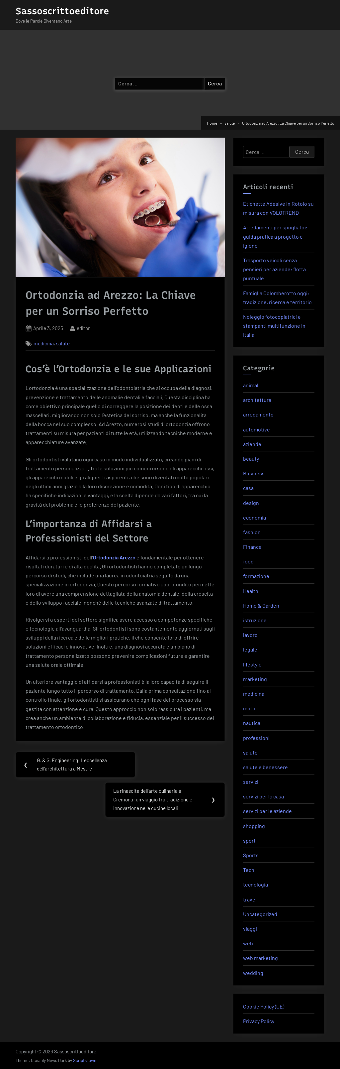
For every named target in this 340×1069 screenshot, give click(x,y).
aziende (252, 444)
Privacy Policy (258, 1021)
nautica (251, 723)
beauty (251, 458)
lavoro (250, 635)
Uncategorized (260, 914)
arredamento (258, 414)
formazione (256, 576)
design (251, 503)
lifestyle (252, 664)
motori (251, 708)
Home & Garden (261, 605)
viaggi (250, 928)
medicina (44, 343)
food (248, 561)
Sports (251, 855)
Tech (248, 870)
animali (251, 385)
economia (254, 517)
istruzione (255, 620)
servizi (250, 781)
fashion (252, 532)
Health (250, 591)
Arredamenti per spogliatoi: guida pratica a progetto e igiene (275, 236)
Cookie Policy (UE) (263, 1006)
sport (249, 840)
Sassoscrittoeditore (62, 11)
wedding (253, 973)
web (248, 943)
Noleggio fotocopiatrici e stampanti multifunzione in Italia (274, 325)
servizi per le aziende (267, 811)
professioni (256, 738)
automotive (256, 429)
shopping (254, 826)
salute (63, 343)
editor (83, 327)
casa (248, 488)
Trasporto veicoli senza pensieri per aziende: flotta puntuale (274, 269)
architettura (257, 400)
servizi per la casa (263, 796)
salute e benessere (265, 767)
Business (254, 473)
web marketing (260, 958)
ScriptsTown (84, 1060)
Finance (252, 546)
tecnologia (255, 884)
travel (250, 899)
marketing (255, 679)
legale (250, 649)
